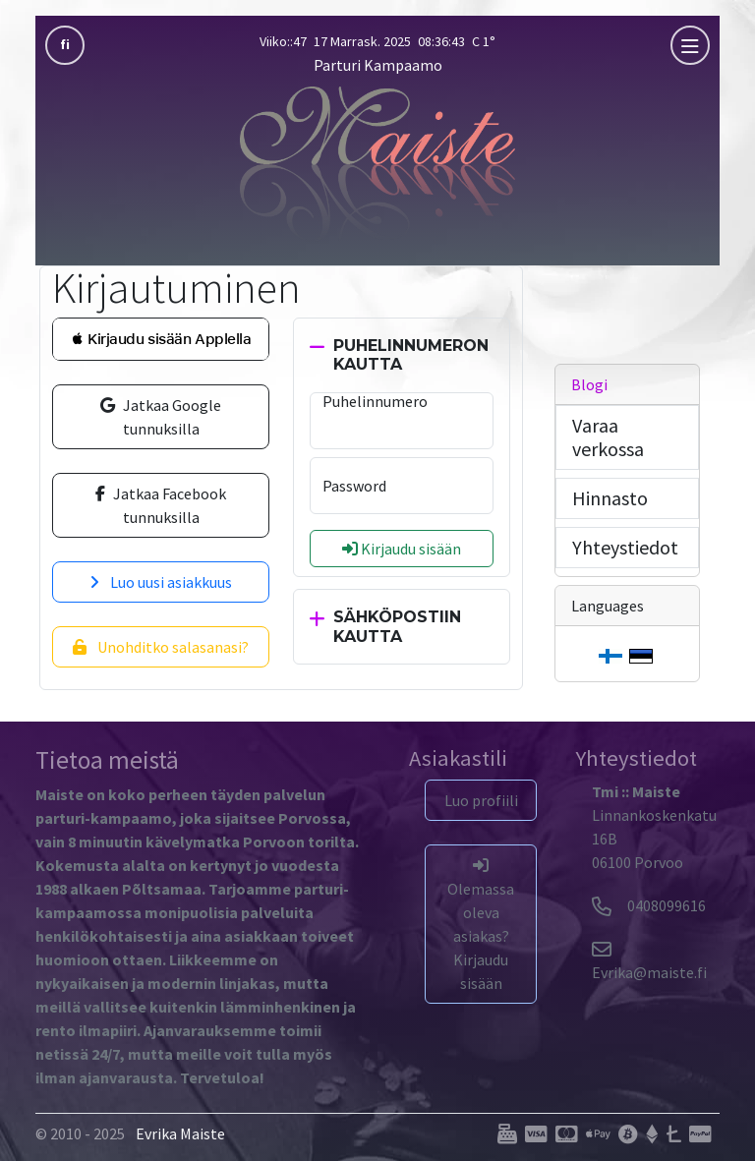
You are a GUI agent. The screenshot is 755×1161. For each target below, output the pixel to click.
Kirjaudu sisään (401, 548)
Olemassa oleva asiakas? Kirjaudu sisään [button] (480, 925)
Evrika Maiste (180, 1133)
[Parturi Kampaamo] (377, 162)
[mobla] (690, 45)
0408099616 (649, 905)
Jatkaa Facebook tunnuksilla (160, 505)
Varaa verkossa (608, 437)
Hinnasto (610, 498)
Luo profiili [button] (481, 800)
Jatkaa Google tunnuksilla (160, 416)
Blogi (589, 384)
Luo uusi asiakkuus (160, 582)
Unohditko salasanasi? (161, 647)
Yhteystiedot (625, 547)
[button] (160, 339)
